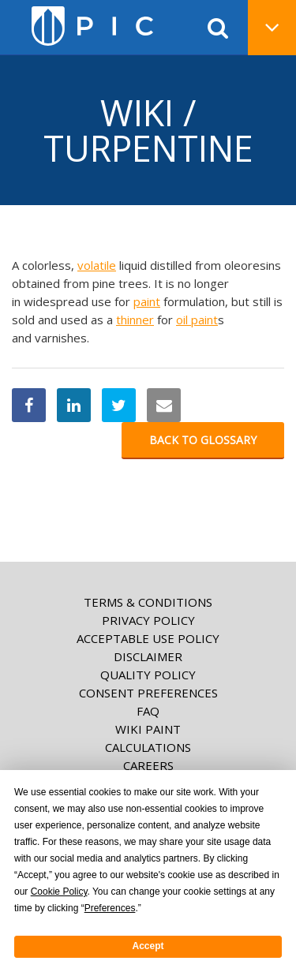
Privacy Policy (148, 620)
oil (183, 319)
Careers (148, 765)
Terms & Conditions (148, 602)
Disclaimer (148, 656)
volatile (96, 265)
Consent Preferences (148, 693)
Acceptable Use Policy (148, 638)
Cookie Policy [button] (59, 891)
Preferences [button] (110, 908)
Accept (147, 945)
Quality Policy (148, 674)
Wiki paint (148, 729)
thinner (135, 319)
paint (146, 301)
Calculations (148, 747)
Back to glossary (203, 439)
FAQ (148, 711)
